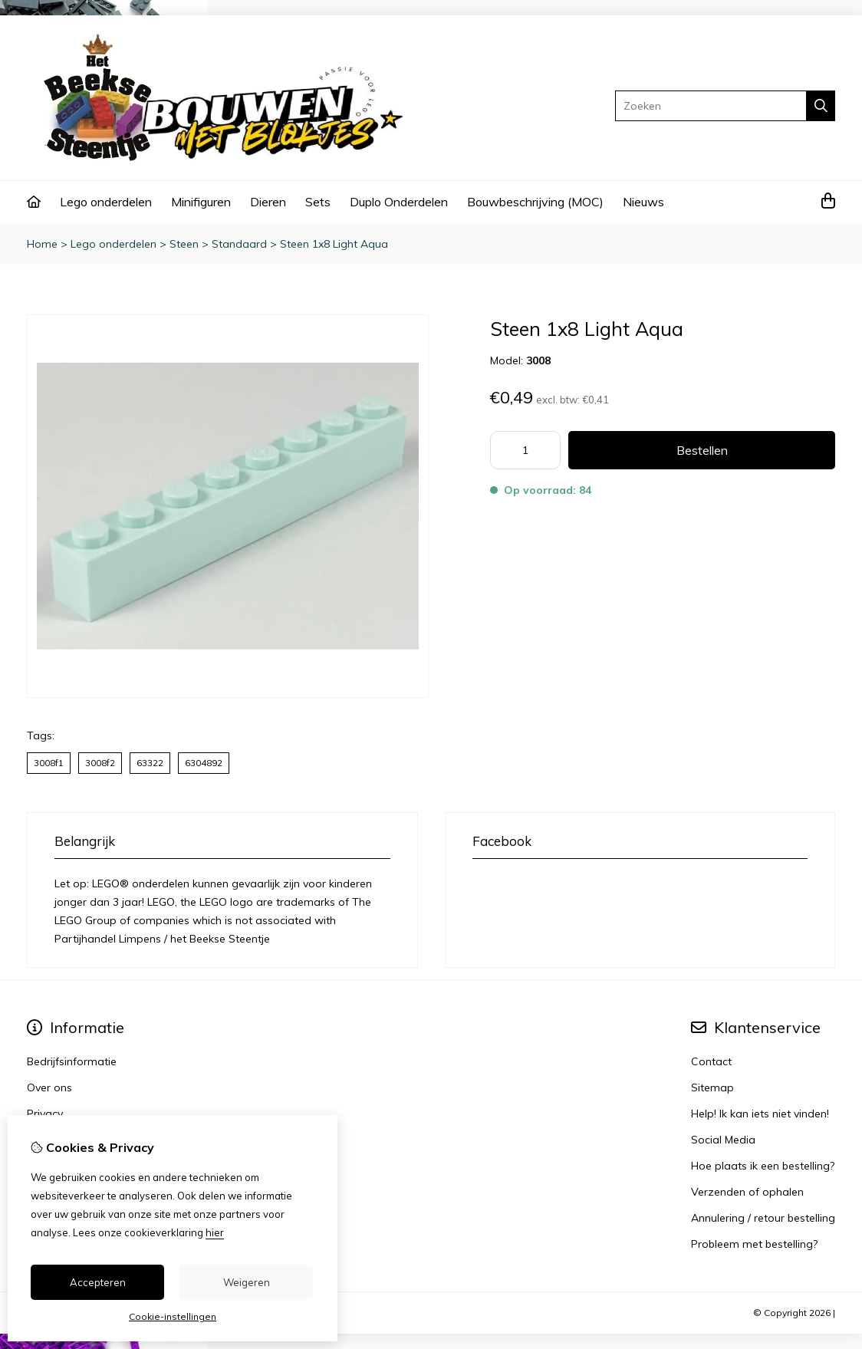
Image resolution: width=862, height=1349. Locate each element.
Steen (184, 244)
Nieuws (643, 201)
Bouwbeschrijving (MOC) (535, 201)
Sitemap (712, 1087)
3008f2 (100, 762)
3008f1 (49, 762)
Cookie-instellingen (172, 1316)
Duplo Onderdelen (399, 201)
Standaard (239, 244)
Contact (711, 1061)
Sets (318, 201)
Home (42, 244)
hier (215, 1232)
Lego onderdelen (106, 201)
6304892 (203, 762)
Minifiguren (201, 201)
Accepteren (98, 1282)
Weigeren (246, 1282)
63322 (150, 762)
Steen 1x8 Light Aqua (334, 244)
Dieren (268, 201)
